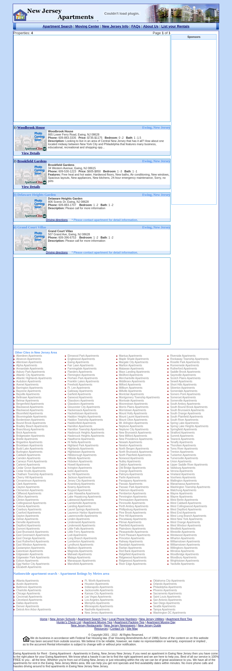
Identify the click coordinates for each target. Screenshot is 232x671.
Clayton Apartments (27, 487)
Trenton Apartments (181, 451)
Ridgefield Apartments (132, 554)
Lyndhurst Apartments (80, 544)
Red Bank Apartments (132, 551)
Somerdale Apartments (183, 391)
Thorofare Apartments (183, 445)
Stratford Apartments (182, 432)
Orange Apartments (130, 471)
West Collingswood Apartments (188, 506)
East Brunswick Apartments (32, 531)
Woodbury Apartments (183, 557)
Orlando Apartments (165, 583)
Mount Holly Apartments (133, 413)
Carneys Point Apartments (31, 461)
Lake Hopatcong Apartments (84, 496)
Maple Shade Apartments (134, 359)
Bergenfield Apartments (30, 403)
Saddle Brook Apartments (185, 371)
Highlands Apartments (81, 448)
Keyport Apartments (79, 490)
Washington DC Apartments (169, 612)
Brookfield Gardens (32, 161)
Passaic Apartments (130, 483)
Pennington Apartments (132, 496)
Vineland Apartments (182, 474)
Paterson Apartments (131, 490)
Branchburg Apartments (30, 429)
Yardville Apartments (182, 563)
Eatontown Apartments (29, 551)
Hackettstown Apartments (83, 413)
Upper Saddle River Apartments (189, 464)
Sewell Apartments (181, 381)
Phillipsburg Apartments (133, 509)
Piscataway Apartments (132, 519)
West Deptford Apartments (185, 509)
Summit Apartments (181, 435)
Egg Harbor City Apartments (33, 563)
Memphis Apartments (97, 603)
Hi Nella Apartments (79, 442)
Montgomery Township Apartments (139, 397)
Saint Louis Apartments (167, 596)
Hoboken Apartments (80, 461)
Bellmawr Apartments (28, 397)
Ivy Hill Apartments (79, 474)
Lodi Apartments (77, 535)
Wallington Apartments (183, 480)
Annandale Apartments (29, 368)
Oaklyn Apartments (130, 464)
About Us (150, 26)
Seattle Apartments (164, 606)
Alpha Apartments (26, 365)
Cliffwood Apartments (28, 493)
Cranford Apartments (28, 512)
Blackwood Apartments (29, 407)
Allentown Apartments (29, 362)
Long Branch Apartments (82, 538)
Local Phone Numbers (123, 619)
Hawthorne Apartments (81, 439)
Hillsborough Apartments (82, 455)
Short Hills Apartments (183, 384)
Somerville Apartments (183, 400)
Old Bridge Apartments (132, 467)
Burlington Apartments (29, 451)
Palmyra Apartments (131, 474)
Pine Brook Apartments (132, 512)
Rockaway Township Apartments (189, 359)
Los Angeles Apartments (99, 599)
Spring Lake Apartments (184, 423)
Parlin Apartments (129, 477)
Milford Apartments (130, 384)
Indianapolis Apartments (99, 587)
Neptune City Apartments (133, 429)
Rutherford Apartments (183, 368)
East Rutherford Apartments (32, 541)
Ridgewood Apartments (132, 557)
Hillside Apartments (79, 458)
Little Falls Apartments (81, 528)
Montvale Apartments (131, 400)
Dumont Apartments (28, 528)
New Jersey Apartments (99, 612)
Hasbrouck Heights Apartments (86, 432)
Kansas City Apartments (99, 593)
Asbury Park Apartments (30, 371)
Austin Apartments (27, 583)
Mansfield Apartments (80, 563)
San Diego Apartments (166, 603)
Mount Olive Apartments (133, 419)
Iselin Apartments (78, 471)
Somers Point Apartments (185, 394)
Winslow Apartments (182, 551)
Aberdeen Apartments (29, 355)
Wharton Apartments (182, 538)
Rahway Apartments (131, 541)
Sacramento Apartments (167, 593)
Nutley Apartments (130, 461)
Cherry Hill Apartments (29, 477)
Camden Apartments (28, 458)
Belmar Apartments (27, 400)
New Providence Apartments (135, 439)
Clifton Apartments (27, 496)
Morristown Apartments (132, 410)
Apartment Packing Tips (130, 622)
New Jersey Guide (149, 625)
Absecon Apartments (28, 359)
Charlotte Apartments (28, 590)
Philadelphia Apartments (167, 587)
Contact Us (117, 628)
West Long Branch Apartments (188, 515)
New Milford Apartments (133, 435)
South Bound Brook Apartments (188, 407)
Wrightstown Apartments (184, 560)
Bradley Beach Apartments (32, 426)
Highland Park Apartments (83, 445)
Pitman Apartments (130, 522)
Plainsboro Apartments (132, 528)
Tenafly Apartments (181, 442)
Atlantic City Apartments (30, 375)
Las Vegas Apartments (98, 596)
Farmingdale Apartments (82, 368)
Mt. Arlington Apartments (133, 423)
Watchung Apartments (183, 490)
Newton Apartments (130, 445)
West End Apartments (183, 512)
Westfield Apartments (182, 528)
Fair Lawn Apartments (80, 365)
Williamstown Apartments (185, 541)
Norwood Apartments (131, 458)
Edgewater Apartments (29, 554)
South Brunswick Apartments (187, 410)
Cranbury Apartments (29, 509)
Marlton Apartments (130, 365)
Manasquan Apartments (82, 560)
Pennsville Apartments (132, 503)
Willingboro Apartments (184, 547)
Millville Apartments (130, 391)
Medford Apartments (131, 375)
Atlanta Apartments (27, 580)
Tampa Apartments (164, 609)
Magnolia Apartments (80, 551)
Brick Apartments (26, 432)
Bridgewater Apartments (30, 435)
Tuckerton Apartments (183, 455)
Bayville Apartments (28, 394)
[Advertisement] (77, 78)
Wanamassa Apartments (184, 483)
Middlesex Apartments (132, 381)
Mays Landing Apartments (134, 371)
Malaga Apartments (79, 557)
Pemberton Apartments (132, 493)
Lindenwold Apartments (81, 522)
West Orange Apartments (185, 522)
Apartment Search (57, 26)
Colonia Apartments (27, 506)
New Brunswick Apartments (135, 432)
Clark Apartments (26, 483)
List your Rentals (175, 26)
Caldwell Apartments (28, 455)
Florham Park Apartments (83, 378)
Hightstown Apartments (81, 451)
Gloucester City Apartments (84, 407)
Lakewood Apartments (81, 499)
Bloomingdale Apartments (31, 416)
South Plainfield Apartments (186, 416)
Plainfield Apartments (131, 525)
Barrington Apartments (29, 387)
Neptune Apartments (131, 426)
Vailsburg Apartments (182, 467)
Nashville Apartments (97, 609)
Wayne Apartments (181, 493)
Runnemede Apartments (184, 365)
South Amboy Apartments (185, 403)
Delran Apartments (27, 519)
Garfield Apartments (79, 394)
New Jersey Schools (63, 619)
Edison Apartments (27, 560)
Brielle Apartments (27, 439)
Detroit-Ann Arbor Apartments (33, 609)
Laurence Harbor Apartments (85, 512)
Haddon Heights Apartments (84, 416)
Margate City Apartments (133, 362)
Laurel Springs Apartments (83, 509)
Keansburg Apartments (81, 483)
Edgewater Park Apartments (33, 557)
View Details (31, 153)
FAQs (135, 26)
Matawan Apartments (131, 368)
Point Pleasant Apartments (134, 535)
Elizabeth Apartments (29, 567)
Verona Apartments (181, 471)
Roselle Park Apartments (185, 362)
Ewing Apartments (78, 362)
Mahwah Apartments (80, 554)
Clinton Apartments (27, 499)
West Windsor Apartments (185, 525)
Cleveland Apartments (29, 599)
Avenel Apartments (27, 384)
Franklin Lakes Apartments (83, 381)
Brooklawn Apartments (29, 445)
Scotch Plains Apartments (185, 378)
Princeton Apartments (131, 538)
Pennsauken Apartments (133, 499)
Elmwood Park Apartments (83, 355)
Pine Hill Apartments (131, 515)
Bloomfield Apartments (29, 413)
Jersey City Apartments (81, 480)
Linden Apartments (79, 519)
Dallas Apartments (27, 603)
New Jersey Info (115, 26)
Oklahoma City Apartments (169, 580)
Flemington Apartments (81, 375)
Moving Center (87, 26)
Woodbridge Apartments (184, 554)
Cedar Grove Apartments (31, 467)
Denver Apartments (27, 606)
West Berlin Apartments (184, 499)
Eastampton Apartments (30, 547)
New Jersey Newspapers (120, 625)
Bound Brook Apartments (31, 423)
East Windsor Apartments (31, 544)
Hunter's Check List (68, 622)
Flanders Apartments (80, 371)
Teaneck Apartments (182, 439)
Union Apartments (181, 461)
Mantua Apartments (130, 355)
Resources (101, 628)
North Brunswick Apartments (135, 451)
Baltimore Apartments (29, 587)
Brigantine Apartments (29, 442)
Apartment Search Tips (92, 619)
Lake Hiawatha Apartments (84, 493)
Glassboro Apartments (81, 400)
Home (43, 619)
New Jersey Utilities (151, 619)
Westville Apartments (182, 531)
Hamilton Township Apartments (86, 429)
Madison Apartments (80, 547)
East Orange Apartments (31, 538)
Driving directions (57, 219)
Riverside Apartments (183, 355)
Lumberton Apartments (81, 541)
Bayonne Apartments (28, 391)
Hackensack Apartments (82, 410)
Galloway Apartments (80, 391)
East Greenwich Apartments (32, 535)
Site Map (132, 628)
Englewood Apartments (81, 359)
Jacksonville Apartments (99, 590)
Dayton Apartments (27, 515)
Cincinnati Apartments (29, 596)
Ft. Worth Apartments (97, 580)
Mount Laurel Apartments (134, 416)
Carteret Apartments (28, 464)
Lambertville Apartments (82, 503)
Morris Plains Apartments (133, 407)
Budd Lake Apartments (29, 448)
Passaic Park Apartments (134, 487)
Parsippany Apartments (132, 480)
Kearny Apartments (79, 487)
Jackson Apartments (80, 477)
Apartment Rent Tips (179, 619)
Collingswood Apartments (31, 503)
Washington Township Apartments (190, 487)
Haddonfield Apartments (82, 423)
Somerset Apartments (183, 397)
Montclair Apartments (131, 394)
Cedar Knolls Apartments (31, 471)
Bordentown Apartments (30, 419)
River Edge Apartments (132, 563)
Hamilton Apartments (80, 426)
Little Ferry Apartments (81, 531)
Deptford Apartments (28, 525)
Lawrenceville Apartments (83, 515)
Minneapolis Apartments (99, 606)
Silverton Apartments (182, 387)
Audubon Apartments (28, 381)
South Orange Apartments (185, 413)
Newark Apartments (130, 442)
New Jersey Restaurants (86, 625)
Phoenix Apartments (165, 590)
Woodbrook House (31, 127)
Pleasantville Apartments (133, 531)
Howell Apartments (79, 464)
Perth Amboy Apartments (133, 506)
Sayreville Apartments (183, 375)
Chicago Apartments (28, 593)
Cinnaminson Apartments (31, 480)
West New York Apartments (186, 519)
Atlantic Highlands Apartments (34, 378)
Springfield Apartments (183, 429)
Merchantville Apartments (134, 378)
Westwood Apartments (183, 535)
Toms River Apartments (184, 448)
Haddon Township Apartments (85, 419)
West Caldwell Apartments (185, 503)
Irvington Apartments (80, 467)
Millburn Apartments (130, 387)
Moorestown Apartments (133, 403)
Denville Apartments (28, 522)
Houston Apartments (97, 583)
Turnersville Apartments (184, 458)
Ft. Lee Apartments (79, 387)
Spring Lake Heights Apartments (189, 426)
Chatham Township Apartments (34, 474)
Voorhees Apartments (183, 477)
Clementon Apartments (29, 490)
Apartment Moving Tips (97, 622)
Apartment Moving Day (160, 622)
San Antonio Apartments (167, 599)
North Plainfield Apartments (135, 455)
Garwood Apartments (80, 397)
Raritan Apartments (130, 547)
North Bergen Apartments (134, 448)
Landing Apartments (79, 506)
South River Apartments (184, 419)
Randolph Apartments (131, 544)
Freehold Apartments (80, 384)
